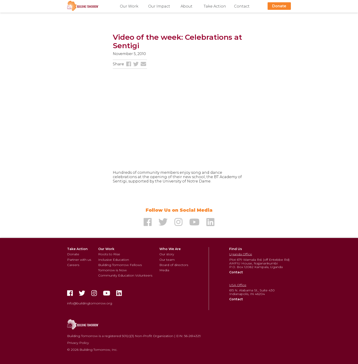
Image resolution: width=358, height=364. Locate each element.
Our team (167, 260)
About (186, 6)
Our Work (129, 6)
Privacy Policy (78, 343)
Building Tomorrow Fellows (120, 265)
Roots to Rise (109, 254)
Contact (242, 6)
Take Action (215, 6)
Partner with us (79, 260)
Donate (279, 6)
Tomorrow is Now (112, 270)
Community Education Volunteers (125, 275)
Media (164, 270)
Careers (73, 265)
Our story (166, 254)
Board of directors (173, 265)
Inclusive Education (113, 260)
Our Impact (159, 6)
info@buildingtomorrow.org (89, 303)
